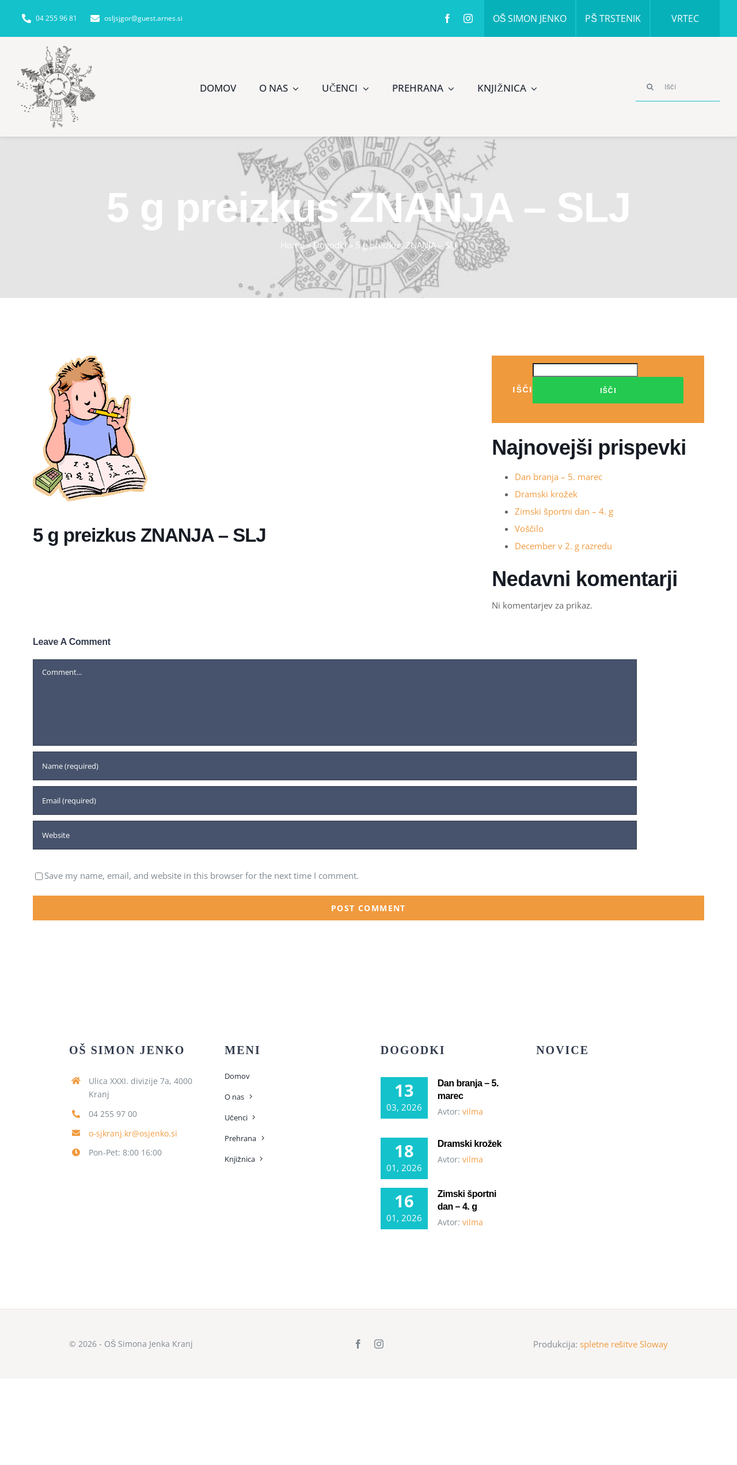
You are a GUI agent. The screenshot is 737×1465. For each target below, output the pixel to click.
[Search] (650, 87)
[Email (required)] (335, 800)
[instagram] (468, 18)
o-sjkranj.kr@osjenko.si (133, 1133)
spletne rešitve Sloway (624, 1344)
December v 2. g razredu (563, 546)
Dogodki (330, 245)
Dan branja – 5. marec (558, 476)
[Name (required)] (335, 766)
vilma (472, 1111)
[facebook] (447, 18)
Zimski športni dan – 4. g (564, 511)
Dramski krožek (546, 494)
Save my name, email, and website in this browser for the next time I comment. (201, 875)
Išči (522, 389)
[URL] (335, 835)
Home (292, 245)
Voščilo (529, 528)
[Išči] (678, 87)
